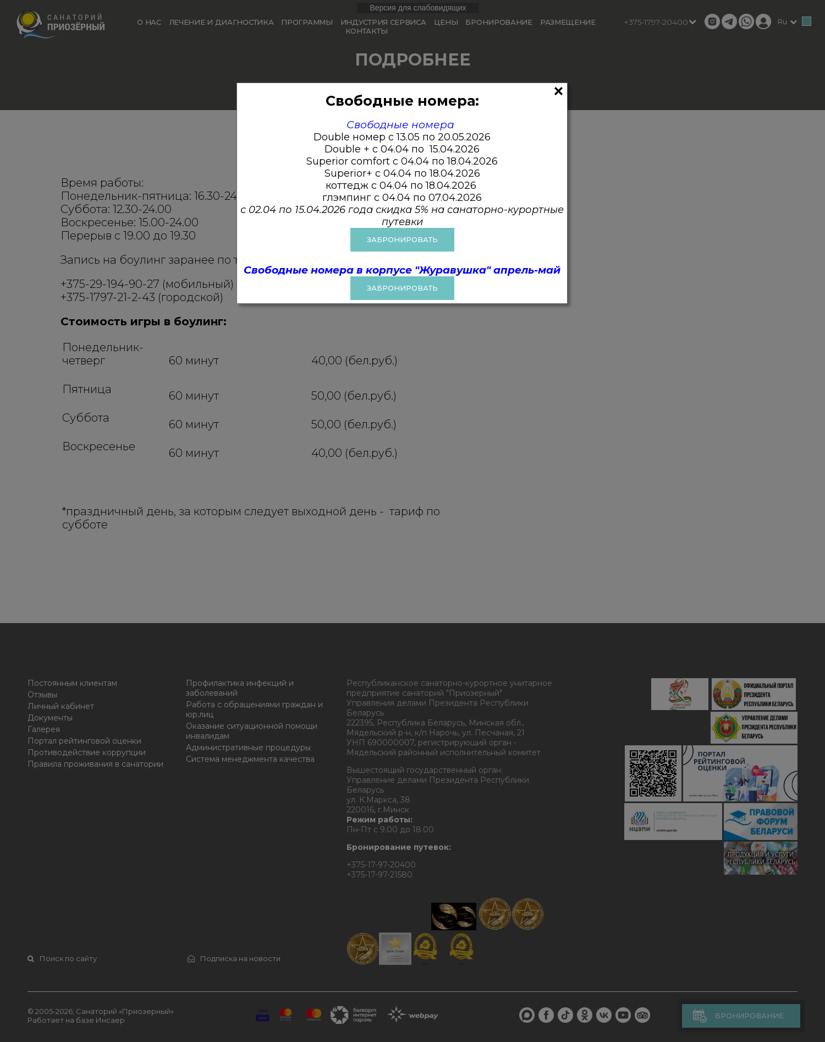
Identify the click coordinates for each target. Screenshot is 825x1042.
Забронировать (402, 287)
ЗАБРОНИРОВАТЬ (402, 239)
